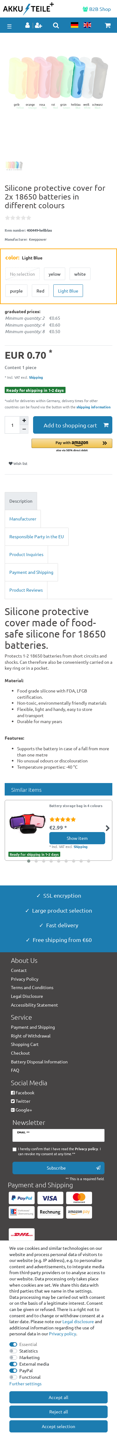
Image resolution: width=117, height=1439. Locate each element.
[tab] (58, 501)
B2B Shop (97, 9)
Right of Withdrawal (31, 1035)
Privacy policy (62, 1333)
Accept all (58, 1397)
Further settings (25, 1383)
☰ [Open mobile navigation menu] (9, 26)
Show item (77, 838)
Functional (30, 1377)
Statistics (28, 1350)
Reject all (58, 1411)
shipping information (93, 406)
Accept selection (58, 1426)
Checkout (20, 1053)
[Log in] (28, 25)
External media (34, 1364)
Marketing (29, 1357)
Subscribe (73, 1168)
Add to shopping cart (76, 425)
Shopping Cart (25, 1044)
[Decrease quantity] (24, 429)
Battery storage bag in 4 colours (75, 806)
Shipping (35, 377)
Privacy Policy (24, 979)
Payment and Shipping (31, 572)
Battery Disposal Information (39, 1061)
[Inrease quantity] (24, 420)
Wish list (18, 463)
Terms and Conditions (32, 987)
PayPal (26, 1370)
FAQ (15, 1070)
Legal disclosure (78, 1321)
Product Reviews (26, 590)
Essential (28, 1344)
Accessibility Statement (34, 1005)
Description (20, 501)
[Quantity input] (12, 425)
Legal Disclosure (27, 996)
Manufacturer (22, 518)
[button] (72, 446)
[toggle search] (56, 25)
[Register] (39, 25)
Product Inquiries (26, 554)
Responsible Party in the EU (36, 536)
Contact (19, 970)
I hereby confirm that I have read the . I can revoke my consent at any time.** (59, 1151)
